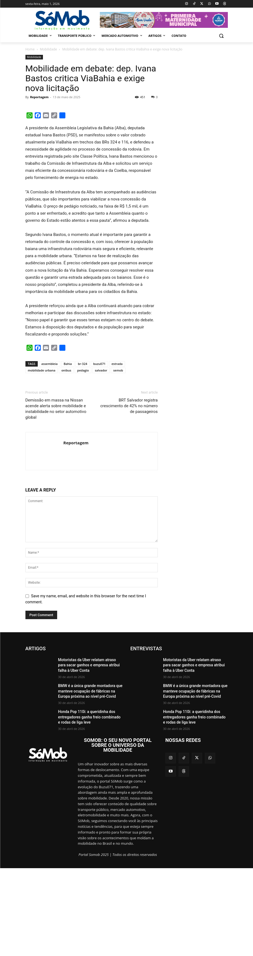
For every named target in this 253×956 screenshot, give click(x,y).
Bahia (68, 452)
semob (118, 459)
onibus (66, 459)
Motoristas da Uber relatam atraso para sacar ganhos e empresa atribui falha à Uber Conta (86, 752)
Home (30, 49)
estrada (117, 452)
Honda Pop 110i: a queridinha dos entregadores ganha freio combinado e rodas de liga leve (86, 804)
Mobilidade (48, 49)
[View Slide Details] (164, 20)
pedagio (83, 459)
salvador (101, 459)
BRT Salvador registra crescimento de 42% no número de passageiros (129, 494)
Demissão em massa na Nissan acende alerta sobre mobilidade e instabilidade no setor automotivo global (55, 497)
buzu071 (99, 452)
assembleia (49, 452)
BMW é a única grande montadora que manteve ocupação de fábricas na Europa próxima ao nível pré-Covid (88, 778)
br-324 (82, 452)
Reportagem (39, 97)
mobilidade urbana (42, 459)
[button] (221, 35)
